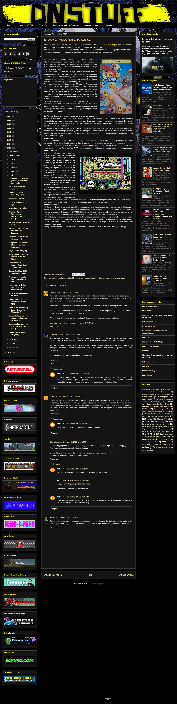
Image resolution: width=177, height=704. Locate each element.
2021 (9, 124)
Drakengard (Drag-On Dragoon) (18, 334)
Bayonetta (160, 389)
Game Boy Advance (149, 404)
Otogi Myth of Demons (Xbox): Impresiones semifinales (18, 180)
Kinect (144, 411)
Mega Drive (150, 414)
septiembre (14, 155)
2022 (9, 120)
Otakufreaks (147, 351)
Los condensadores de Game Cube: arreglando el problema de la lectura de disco (162, 214)
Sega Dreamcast (148, 426)
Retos (147, 424)
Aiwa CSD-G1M (147, 389)
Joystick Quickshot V (17, 199)
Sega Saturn (163, 427)
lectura (162, 439)
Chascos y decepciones (161, 392)
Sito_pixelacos (56, 442)
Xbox (144, 434)
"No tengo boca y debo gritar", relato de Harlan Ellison (162, 258)
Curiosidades (147, 397)
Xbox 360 (154, 434)
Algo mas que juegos (150, 306)
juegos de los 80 (67, 278)
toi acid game (120, 278)
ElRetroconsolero (149, 322)
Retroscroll (146, 366)
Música (161, 414)
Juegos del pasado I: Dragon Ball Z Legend (162, 169)
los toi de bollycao (102, 278)
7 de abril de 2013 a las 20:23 (70, 397)
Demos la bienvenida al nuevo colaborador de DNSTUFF (19, 318)
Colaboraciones (91, 25)
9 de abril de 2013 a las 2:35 (77, 424)
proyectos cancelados (162, 444)
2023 (9, 116)
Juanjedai (54, 397)
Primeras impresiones (151, 422)
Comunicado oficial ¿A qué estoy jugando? (18, 194)
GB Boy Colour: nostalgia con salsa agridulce (161, 278)
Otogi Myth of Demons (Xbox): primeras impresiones (18, 245)
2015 (9, 140)
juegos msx (79, 278)
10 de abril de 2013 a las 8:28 (67, 518)
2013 (9, 148)
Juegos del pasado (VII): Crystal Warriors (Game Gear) (16, 215)
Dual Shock (159, 399)
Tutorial (153, 431)
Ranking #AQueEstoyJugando (65, 25)
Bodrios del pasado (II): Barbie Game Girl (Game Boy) (18, 310)
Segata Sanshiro (148, 429)
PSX (168, 419)
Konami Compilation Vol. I (157, 411)
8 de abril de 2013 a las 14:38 (74, 442)
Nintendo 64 (162, 416)
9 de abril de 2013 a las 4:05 (81, 480)
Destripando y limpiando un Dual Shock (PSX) (18, 265)
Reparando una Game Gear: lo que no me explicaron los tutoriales (162, 127)
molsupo (53, 334)
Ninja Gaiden (148, 417)
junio (11, 167)
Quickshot (169, 422)
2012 (9, 353)
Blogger (108, 699)
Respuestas (57, 369)
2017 (9, 132)
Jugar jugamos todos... (18, 208)
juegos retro (89, 278)
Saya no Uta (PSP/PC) (18, 251)
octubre (12, 152)
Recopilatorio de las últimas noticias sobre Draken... (17, 287)
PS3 (154, 419)
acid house (56, 278)
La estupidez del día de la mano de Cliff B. (18, 238)
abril (11, 175)
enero (12, 348)
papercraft (146, 444)
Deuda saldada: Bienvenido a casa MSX (17, 302)
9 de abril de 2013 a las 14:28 (77, 497)
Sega (167, 424)
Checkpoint (146, 311)
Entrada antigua (126, 575)
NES (168, 414)
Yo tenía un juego (149, 371)
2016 (9, 136)
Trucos (144, 431)
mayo (12, 171)
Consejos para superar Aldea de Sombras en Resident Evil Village (162, 149)
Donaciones (108, 25)
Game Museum (148, 326)
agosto (12, 160)
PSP (161, 419)
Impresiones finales (150, 406)
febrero (12, 344)
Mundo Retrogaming (150, 346)
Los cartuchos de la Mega (152, 342)
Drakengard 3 (147, 399)
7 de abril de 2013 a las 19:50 (77, 374)
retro (112, 278)
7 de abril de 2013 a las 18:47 (69, 334)
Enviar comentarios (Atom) (94, 584)
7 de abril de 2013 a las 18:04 (66, 292)
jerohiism (146, 338)
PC (171, 416)
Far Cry (155, 402)
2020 (9, 128)
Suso (52, 292)
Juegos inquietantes (162, 409)
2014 (9, 144)
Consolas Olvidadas (163, 394)
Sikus (52, 518)
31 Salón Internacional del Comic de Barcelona (18, 230)
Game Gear (164, 404)
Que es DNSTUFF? (25, 25)
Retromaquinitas (149, 362)
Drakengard (163, 397)
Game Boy (165, 402)
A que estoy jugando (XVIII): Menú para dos (17, 279)
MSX (171, 411)
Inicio (9, 25)
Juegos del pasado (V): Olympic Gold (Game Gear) (19, 326)
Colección (43, 25)
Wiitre (59, 374)
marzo (12, 340)
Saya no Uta (156, 424)
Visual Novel (165, 431)
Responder (54, 326)
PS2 (148, 419)
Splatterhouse (164, 429)
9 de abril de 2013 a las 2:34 (77, 469)
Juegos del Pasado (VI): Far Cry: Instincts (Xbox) (18, 257)
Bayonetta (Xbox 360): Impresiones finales (18, 272)
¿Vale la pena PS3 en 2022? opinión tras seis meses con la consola (162, 87)
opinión (162, 442)
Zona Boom (147, 375)
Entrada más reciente (54, 575)
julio (11, 163)
